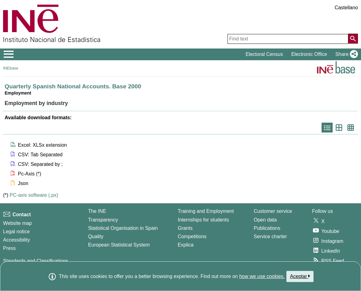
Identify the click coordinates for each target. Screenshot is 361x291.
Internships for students (203, 219)
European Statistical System (119, 244)
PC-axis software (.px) (34, 195)
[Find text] (288, 39)
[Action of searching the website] (353, 39)
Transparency (103, 219)
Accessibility (16, 239)
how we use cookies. (262, 276)
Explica (186, 244)
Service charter (270, 236)
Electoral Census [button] (264, 54)
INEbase (10, 68)
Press (9, 248)
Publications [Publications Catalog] (267, 228)
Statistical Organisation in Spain (123, 228)
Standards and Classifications (35, 261)
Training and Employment (206, 211)
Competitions (192, 236)
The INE (97, 211)
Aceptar (300, 276)
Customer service (273, 211)
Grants (185, 228)
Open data (265, 219)
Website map (17, 223)
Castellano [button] (346, 7)
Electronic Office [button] (309, 54)
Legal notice (16, 231)
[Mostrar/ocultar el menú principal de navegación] (8, 54)
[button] (345, 54)
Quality (96, 236)
